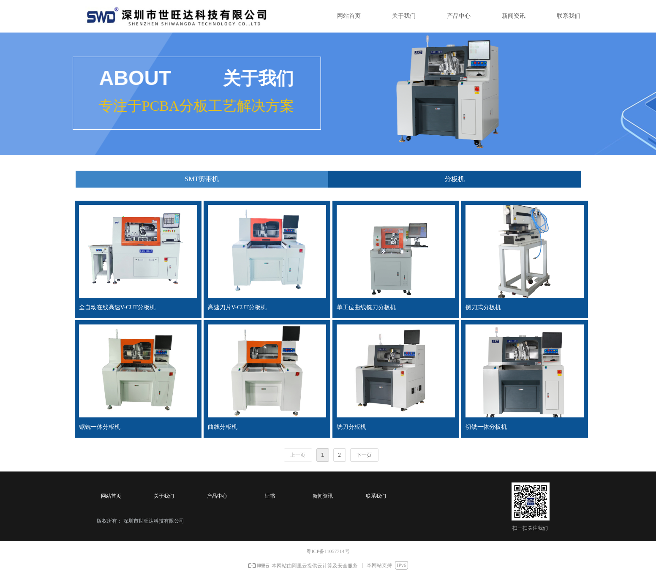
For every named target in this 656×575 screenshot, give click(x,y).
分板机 (454, 179)
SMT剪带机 (202, 179)
